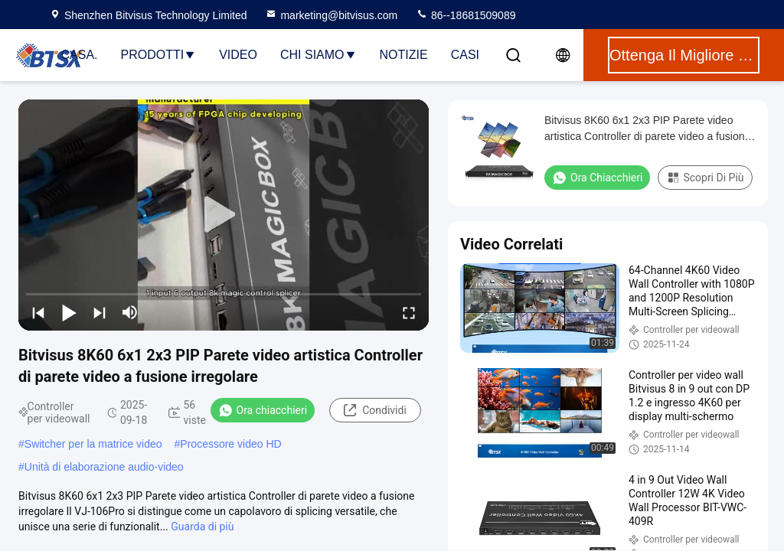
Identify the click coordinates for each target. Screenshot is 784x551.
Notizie (404, 54)
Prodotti (159, 54)
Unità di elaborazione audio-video (104, 467)
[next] (99, 312)
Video (238, 54)
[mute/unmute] (130, 312)
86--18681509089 (465, 15)
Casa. (79, 54)
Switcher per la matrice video (93, 444)
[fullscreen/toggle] (409, 312)
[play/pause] (69, 312)
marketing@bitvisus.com (331, 15)
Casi (465, 54)
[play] (223, 215)
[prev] (38, 312)
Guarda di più (202, 526)
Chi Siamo (318, 54)
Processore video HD (230, 444)
